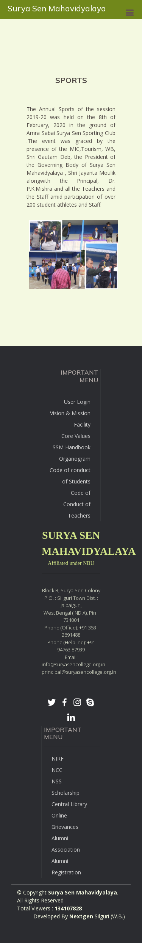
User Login (77, 401)
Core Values (76, 435)
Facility (82, 424)
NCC (56, 770)
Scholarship (65, 792)
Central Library (69, 804)
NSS (56, 781)
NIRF (57, 758)
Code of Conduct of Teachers (77, 504)
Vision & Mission (70, 413)
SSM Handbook (72, 447)
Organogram (75, 458)
